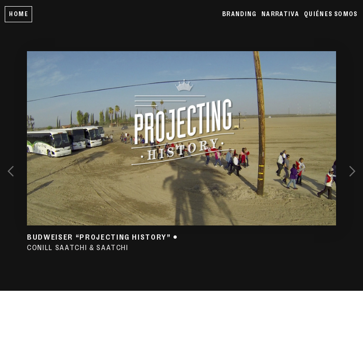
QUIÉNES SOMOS (331, 14)
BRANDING (239, 14)
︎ (10, 170)
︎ (352, 170)
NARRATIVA (280, 14)
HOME (18, 14)
